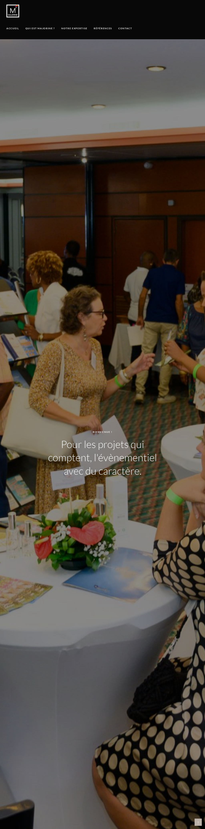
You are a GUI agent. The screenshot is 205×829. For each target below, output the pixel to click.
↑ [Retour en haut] (198, 822)
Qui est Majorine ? (40, 28)
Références (103, 28)
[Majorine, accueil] (12, 11)
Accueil (12, 28)
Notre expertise (74, 28)
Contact (125, 28)
